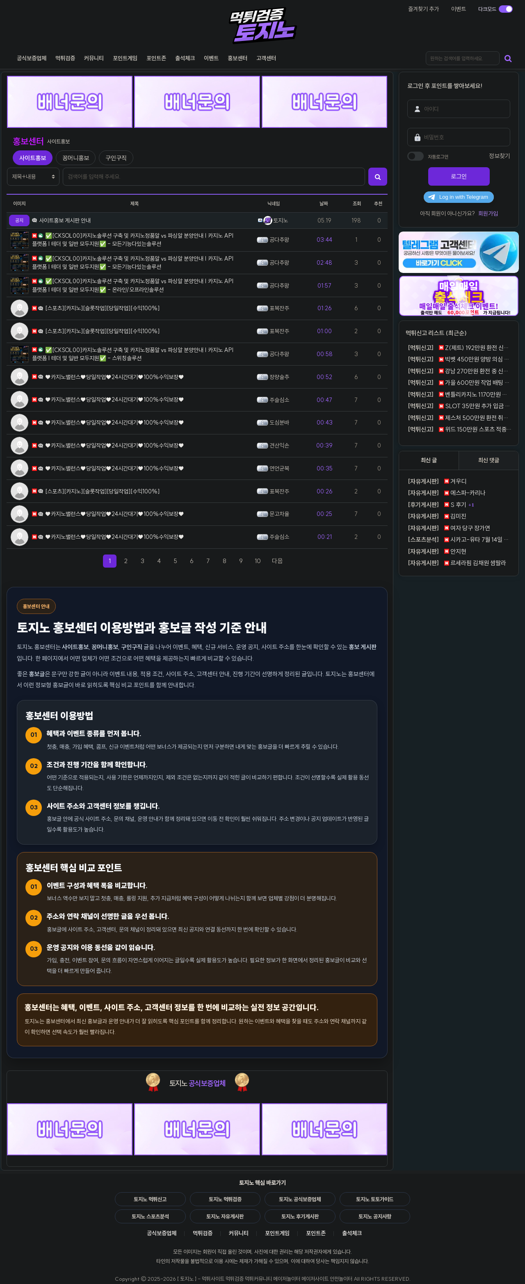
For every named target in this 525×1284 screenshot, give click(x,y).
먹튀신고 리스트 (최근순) (436, 333)
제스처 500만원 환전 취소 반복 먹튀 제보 (459, 418)
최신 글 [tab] (429, 460)
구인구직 (116, 158)
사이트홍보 (32, 158)
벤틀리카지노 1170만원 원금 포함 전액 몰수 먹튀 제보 (459, 395)
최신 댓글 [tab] (488, 460)
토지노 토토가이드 (374, 1199)
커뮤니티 (239, 1233)
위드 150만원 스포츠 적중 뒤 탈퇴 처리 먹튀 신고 (459, 429)
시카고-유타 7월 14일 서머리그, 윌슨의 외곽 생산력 (459, 540)
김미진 (436, 516)
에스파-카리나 (446, 493)
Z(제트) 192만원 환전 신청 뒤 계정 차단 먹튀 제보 (459, 348)
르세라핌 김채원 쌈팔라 (456, 563)
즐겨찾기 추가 (423, 9)
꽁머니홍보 (75, 158)
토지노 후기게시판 (300, 1216)
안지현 (436, 552)
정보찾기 (499, 156)
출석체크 (352, 1233)
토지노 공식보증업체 (300, 1199)
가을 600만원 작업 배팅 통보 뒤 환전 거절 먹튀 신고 (459, 383)
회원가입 (488, 213)
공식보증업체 (161, 1233)
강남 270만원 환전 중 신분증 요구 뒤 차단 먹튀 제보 (459, 371)
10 (258, 561)
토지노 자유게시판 (225, 1216)
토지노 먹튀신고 (150, 1199)
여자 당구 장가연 (448, 528)
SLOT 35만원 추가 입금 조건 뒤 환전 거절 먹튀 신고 (459, 406)
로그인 (459, 176)
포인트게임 (277, 1233)
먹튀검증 (202, 1233)
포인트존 (316, 1233)
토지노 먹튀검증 (225, 1199)
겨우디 (436, 481)
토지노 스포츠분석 (150, 1216)
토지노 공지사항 (374, 1216)
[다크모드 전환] (495, 9)
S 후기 (436, 505)
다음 (280, 561)
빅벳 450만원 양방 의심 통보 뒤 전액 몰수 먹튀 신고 (459, 359)
